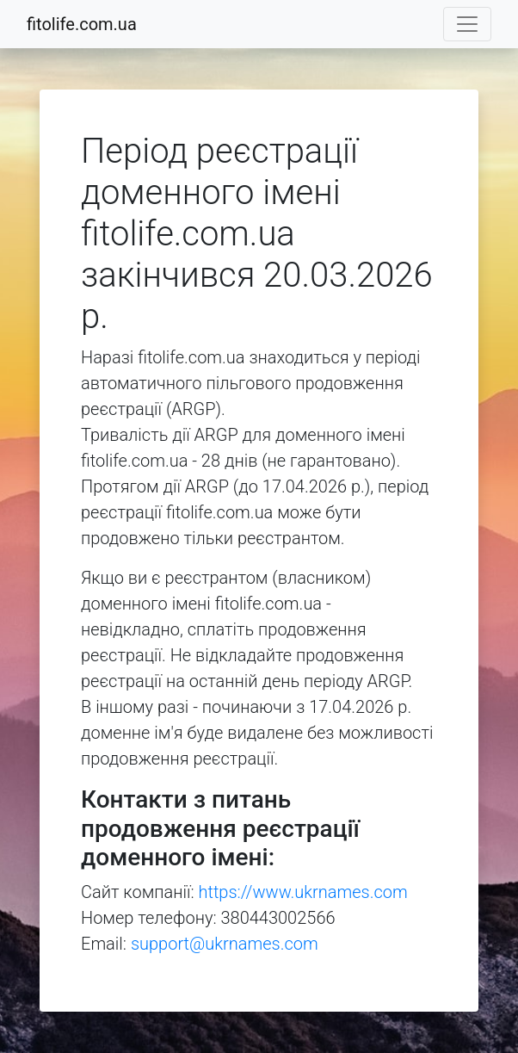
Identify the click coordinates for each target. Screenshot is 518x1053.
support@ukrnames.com (224, 943)
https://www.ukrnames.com (303, 892)
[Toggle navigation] (467, 24)
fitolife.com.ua (82, 24)
